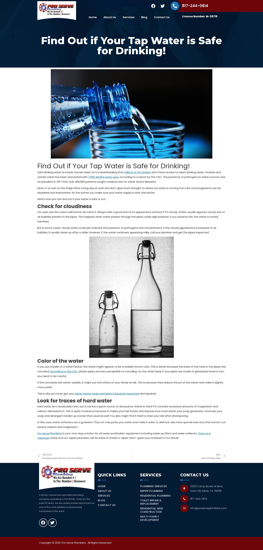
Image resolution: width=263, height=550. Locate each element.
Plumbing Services (153, 486)
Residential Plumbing (155, 496)
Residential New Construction (151, 510)
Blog (144, 17)
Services (128, 17)
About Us (109, 17)
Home (93, 17)
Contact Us (162, 17)
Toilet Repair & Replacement (151, 502)
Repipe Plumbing (151, 491)
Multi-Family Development (149, 518)
